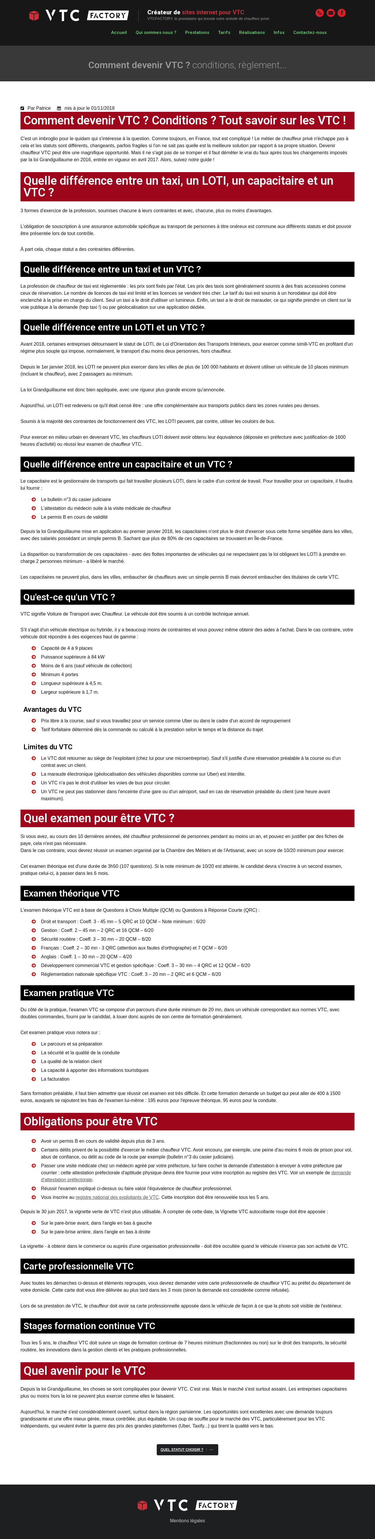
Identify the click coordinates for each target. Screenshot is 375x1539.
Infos (279, 32)
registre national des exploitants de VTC (117, 1197)
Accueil (119, 32)
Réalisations (252, 32)
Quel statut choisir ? (182, 1450)
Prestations (197, 32)
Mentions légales (187, 1520)
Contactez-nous (310, 32)
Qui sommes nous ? (156, 32)
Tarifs (224, 32)
